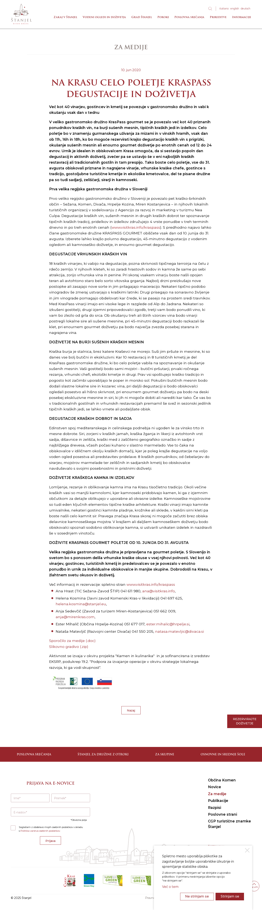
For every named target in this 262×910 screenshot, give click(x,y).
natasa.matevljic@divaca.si (179, 631)
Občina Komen (222, 780)
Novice (214, 787)
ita (224, 8)
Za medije (217, 794)
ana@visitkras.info (158, 591)
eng (234, 8)
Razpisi (214, 807)
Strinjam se (230, 896)
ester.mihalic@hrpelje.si (167, 624)
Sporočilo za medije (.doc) (72, 640)
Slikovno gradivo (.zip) (68, 646)
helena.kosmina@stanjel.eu (81, 604)
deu (245, 8)
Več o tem (170, 887)
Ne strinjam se (197, 896)
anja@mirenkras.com (75, 617)
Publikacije (218, 800)
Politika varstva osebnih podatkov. (40, 830)
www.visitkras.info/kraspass (136, 227)
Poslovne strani (222, 814)
